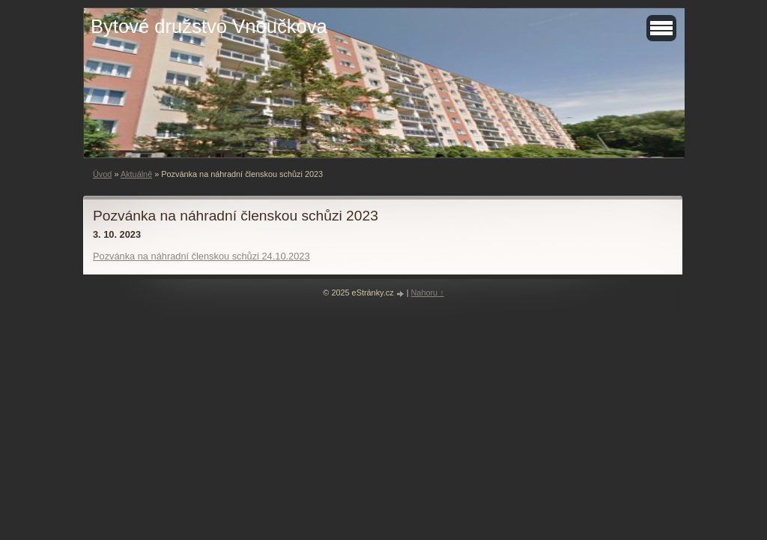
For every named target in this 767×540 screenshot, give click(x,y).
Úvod (102, 174)
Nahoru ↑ (427, 292)
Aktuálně (136, 174)
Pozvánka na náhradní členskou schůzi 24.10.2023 (201, 256)
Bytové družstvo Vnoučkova (209, 26)
